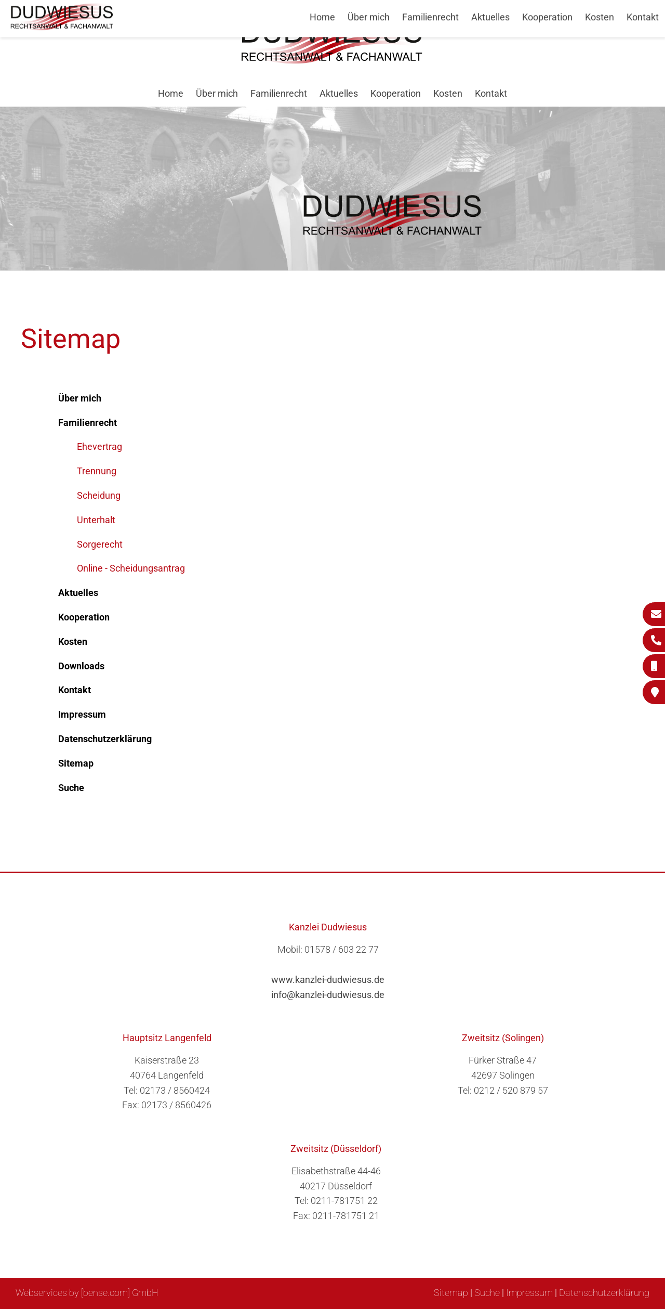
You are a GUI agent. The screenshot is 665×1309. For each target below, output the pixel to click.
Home (170, 93)
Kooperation (395, 93)
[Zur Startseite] (332, 60)
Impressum (529, 1292)
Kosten (447, 93)
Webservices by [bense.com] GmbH (87, 1292)
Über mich (217, 93)
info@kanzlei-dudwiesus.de (327, 994)
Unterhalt (96, 519)
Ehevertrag (99, 446)
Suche (487, 1292)
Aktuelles (339, 93)
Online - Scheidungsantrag (131, 568)
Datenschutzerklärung (604, 1292)
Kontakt (491, 93)
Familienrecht (278, 93)
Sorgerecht (100, 544)
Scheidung (99, 495)
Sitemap (451, 1292)
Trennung (96, 470)
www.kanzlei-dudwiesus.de (327, 979)
